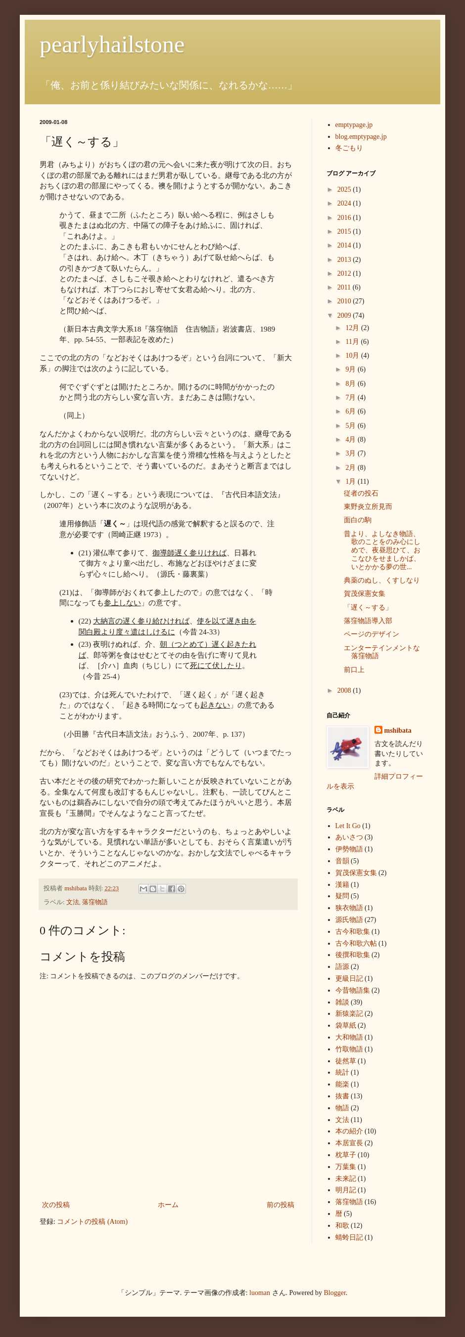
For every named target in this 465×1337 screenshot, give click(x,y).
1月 (351, 481)
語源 (342, 966)
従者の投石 (361, 493)
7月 (351, 397)
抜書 (342, 1096)
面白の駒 (358, 520)
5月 (351, 425)
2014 (345, 245)
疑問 (342, 896)
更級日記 (349, 978)
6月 (351, 411)
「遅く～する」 (368, 607)
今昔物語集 (352, 990)
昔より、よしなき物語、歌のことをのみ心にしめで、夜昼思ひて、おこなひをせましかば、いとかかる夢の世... (382, 550)
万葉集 (345, 1166)
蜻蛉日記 (349, 1237)
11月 (353, 341)
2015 (345, 231)
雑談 (342, 1002)
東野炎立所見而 (368, 506)
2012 (345, 273)
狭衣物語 (349, 908)
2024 (345, 203)
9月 (351, 369)
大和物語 (349, 1037)
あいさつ (349, 837)
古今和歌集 (352, 931)
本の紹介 (349, 1131)
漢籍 (342, 884)
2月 (351, 467)
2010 (345, 301)
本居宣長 (349, 1143)
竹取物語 (349, 1049)
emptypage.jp (354, 124)
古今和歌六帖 (356, 943)
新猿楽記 (349, 1013)
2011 (345, 287)
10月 (353, 355)
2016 (345, 217)
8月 (351, 383)
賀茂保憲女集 (364, 593)
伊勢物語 (349, 849)
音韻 (342, 861)
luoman (259, 1292)
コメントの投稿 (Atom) (92, 1221)
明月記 (345, 1190)
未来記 (345, 1178)
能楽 (342, 1084)
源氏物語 (349, 919)
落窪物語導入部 (368, 621)
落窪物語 (95, 902)
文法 (72, 902)
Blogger (335, 1292)
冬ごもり (349, 148)
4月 (351, 439)
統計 (342, 1072)
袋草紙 (345, 1025)
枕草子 (345, 1155)
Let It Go (348, 826)
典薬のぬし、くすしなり (382, 580)
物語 (342, 1108)
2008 (345, 690)
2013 (345, 259)
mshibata (398, 730)
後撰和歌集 (352, 955)
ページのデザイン (371, 634)
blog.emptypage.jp (361, 136)
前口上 (354, 669)
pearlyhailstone (112, 44)
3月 (351, 453)
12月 (353, 328)
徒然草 (345, 1061)
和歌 (342, 1225)
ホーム (168, 1205)
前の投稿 (280, 1205)
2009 (345, 315)
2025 (345, 189)
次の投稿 (56, 1205)
